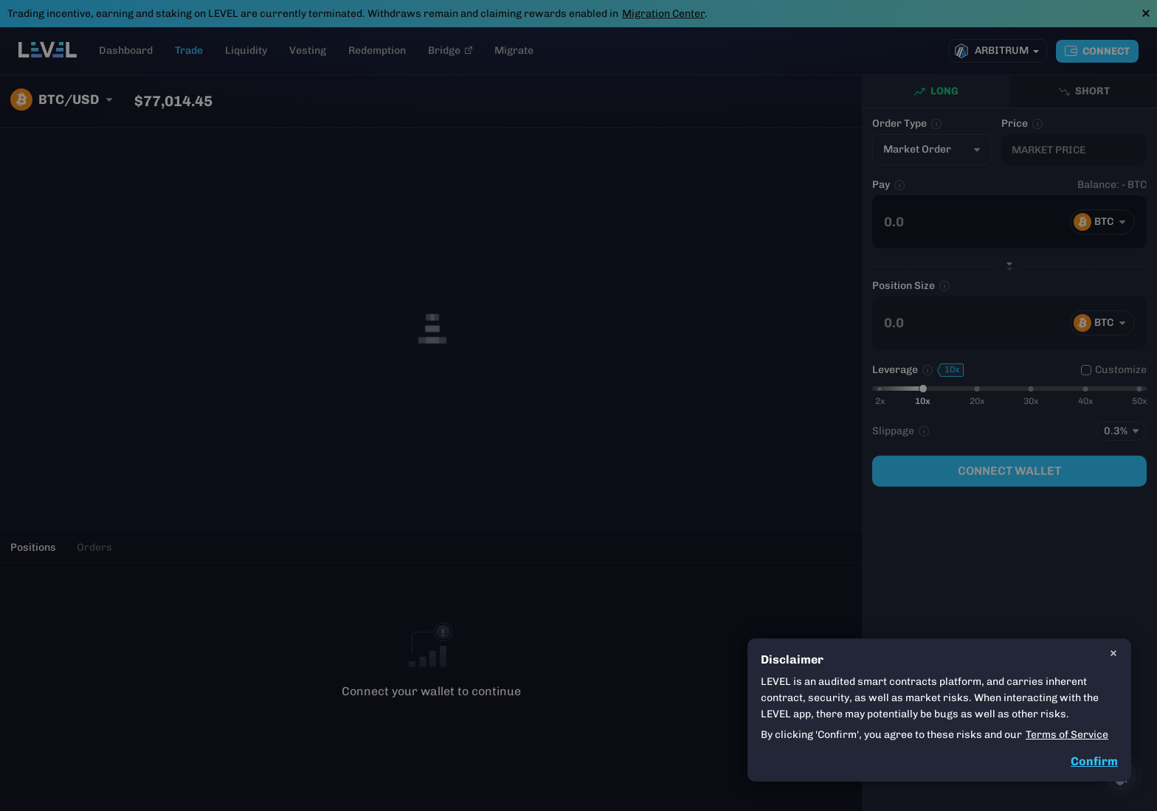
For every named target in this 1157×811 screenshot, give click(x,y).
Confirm (1094, 761)
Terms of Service (1067, 734)
